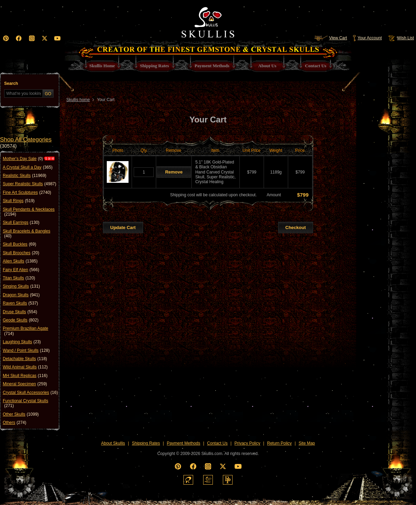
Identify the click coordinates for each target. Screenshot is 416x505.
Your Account (367, 38)
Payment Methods (183, 443)
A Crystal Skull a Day (28, 167)
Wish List (400, 38)
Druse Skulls (20, 311)
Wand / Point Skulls (26, 350)
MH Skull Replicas (25, 375)
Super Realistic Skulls (29, 183)
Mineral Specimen (25, 384)
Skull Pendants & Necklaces (29, 212)
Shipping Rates (146, 443)
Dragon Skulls (21, 295)
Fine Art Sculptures (27, 192)
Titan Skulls (19, 278)
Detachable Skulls (25, 358)
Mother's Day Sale (23, 158)
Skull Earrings (21, 222)
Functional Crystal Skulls (25, 403)
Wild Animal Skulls (25, 367)
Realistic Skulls (24, 175)
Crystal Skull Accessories (30, 392)
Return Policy (279, 443)
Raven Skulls (20, 303)
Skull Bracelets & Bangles (26, 234)
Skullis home (78, 99)
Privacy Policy (248, 443)
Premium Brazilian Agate (25, 331)
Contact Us (217, 443)
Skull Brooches (21, 252)
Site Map (307, 443)
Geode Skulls (20, 320)
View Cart (330, 38)
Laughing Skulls (22, 341)
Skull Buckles (19, 244)
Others (14, 422)
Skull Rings (19, 200)
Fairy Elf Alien (21, 269)
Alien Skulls (20, 261)
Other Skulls (21, 414)
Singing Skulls (21, 286)
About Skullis (113, 443)
